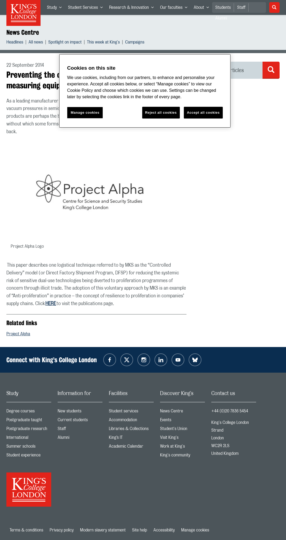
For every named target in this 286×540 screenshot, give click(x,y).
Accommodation (131, 421)
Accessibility (164, 530)
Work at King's (182, 447)
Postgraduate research (28, 430)
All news (36, 43)
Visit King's (182, 438)
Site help (139, 530)
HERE (50, 303)
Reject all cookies (161, 113)
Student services (131, 412)
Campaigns (134, 43)
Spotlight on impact (65, 43)
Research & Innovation (133, 8)
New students (80, 412)
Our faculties (175, 8)
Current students (80, 421)
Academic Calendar (131, 447)
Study (56, 8)
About (203, 8)
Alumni (80, 438)
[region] (145, 91)
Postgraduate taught (28, 421)
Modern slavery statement (103, 530)
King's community (182, 456)
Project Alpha (18, 334)
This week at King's (103, 43)
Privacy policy (62, 530)
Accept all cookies (203, 113)
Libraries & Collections (131, 430)
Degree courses (28, 412)
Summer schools (28, 447)
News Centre (22, 32)
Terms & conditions (26, 530)
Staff (241, 7)
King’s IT (131, 438)
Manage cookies (195, 530)
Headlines (14, 43)
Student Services (87, 8)
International (28, 438)
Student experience (28, 456)
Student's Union (182, 430)
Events (182, 421)
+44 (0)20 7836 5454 (229, 411)
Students (223, 7)
